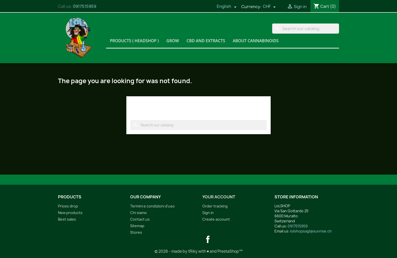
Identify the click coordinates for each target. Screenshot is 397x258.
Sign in (208, 212)
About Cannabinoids (256, 40)
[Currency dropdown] (269, 7)
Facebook (208, 239)
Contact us (140, 219)
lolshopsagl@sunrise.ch (311, 231)
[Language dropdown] (226, 7)
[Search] (305, 29)
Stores (136, 232)
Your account (218, 197)
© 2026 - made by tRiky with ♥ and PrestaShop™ (198, 251)
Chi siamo (138, 212)
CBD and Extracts (206, 40)
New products (70, 212)
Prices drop (68, 206)
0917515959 (84, 6)
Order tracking (215, 206)
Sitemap (137, 225)
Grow (172, 40)
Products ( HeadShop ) (134, 40)
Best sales (67, 219)
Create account (216, 219)
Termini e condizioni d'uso (152, 206)
